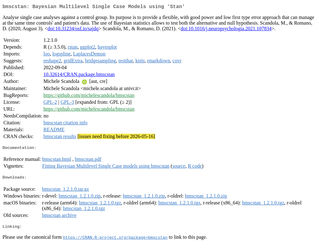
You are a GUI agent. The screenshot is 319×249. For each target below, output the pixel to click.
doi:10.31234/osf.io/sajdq (73, 29)
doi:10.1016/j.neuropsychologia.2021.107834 (226, 29)
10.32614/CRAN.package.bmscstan (79, 75)
